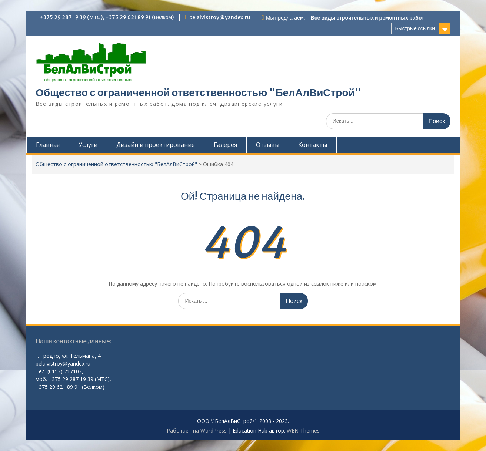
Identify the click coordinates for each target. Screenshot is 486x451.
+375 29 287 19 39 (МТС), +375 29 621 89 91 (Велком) (107, 17)
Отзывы (267, 145)
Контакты (312, 145)
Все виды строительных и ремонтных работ (367, 17)
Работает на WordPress (197, 430)
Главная (48, 145)
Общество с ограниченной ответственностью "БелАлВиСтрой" (198, 92)
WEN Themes (303, 430)
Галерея (225, 145)
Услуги (88, 145)
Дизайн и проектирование (155, 145)
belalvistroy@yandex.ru (219, 17)
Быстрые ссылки (415, 28)
